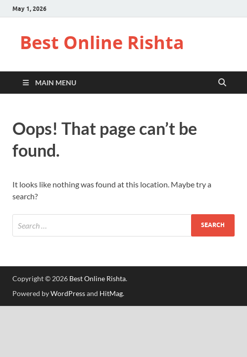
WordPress (67, 293)
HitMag (111, 293)
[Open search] (222, 82)
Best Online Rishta (102, 42)
